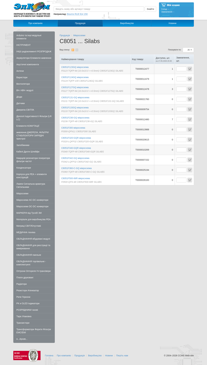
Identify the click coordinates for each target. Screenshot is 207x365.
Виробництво (127, 23)
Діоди (19, 97)
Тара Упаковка (24, 316)
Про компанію (35, 23)
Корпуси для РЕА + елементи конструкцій (31, 176)
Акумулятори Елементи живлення (33, 58)
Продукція (80, 23)
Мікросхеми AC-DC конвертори (32, 200)
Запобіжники (22, 145)
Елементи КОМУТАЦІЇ (27, 126)
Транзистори (22, 323)
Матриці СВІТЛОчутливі (28, 226)
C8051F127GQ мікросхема (75, 87)
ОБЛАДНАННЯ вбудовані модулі (33, 239)
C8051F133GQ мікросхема (75, 107)
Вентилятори (23, 84)
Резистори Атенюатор (27, 290)
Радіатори (21, 284)
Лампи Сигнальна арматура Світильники (30, 185)
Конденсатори (23, 167)
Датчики (20, 103)
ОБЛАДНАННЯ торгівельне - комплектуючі (31, 263)
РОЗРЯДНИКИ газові (27, 310)
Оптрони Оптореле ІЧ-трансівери (33, 271)
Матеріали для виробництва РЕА (33, 219)
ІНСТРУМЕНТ (23, 45)
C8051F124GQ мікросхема (75, 77)
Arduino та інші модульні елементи (28, 37)
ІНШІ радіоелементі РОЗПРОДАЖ (33, 51)
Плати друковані (24, 277)
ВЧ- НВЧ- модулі (24, 90)
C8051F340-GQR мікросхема (76, 148)
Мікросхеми (22, 193)
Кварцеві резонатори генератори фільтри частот (33, 160)
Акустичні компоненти (27, 64)
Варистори (21, 77)
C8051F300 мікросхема (73, 128)
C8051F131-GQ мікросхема (75, 97)
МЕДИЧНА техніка (25, 232)
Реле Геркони (23, 297)
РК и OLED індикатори (28, 303)
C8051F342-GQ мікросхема (75, 158)
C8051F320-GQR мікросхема (76, 138)
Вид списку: (65, 50)
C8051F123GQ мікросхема (75, 67)
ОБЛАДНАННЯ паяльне (28, 255)
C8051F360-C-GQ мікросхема (76, 168)
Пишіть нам (122, 355)
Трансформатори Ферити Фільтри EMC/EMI (33, 331)
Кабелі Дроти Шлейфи (27, 151)
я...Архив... (22, 339)
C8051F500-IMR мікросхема (75, 178)
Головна (49, 355)
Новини (172, 23)
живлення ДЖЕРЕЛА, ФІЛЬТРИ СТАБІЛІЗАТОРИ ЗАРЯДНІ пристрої (32, 135)
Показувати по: (174, 50)
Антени (20, 71)
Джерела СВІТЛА (25, 110)
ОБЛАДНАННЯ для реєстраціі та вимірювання (33, 247)
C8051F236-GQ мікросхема (75, 117)
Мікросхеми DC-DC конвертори (32, 206)
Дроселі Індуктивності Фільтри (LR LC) (34, 118)
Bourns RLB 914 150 (77, 14)
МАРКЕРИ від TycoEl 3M (29, 213)
